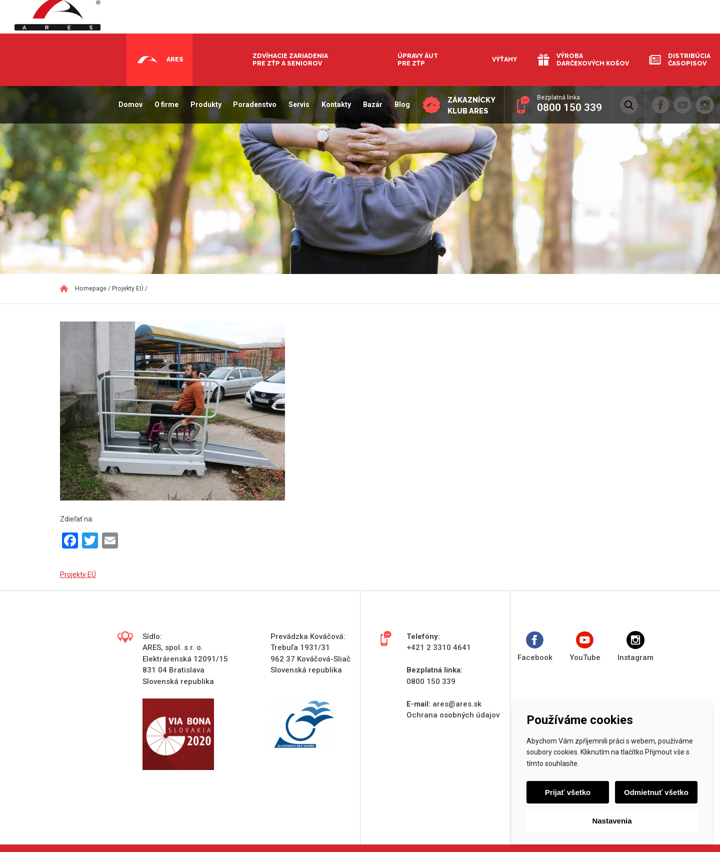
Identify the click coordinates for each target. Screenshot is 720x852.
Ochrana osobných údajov (453, 715)
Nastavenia (612, 820)
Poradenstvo (252, 104)
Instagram (636, 646)
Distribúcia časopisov (689, 59)
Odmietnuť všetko (656, 792)
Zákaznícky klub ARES (470, 105)
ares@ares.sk (457, 704)
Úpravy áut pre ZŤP (418, 59)
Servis (296, 104)
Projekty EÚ (78, 574)
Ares (175, 59)
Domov (128, 104)
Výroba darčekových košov (592, 59)
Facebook (535, 646)
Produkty (203, 104)
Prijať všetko (568, 792)
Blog (399, 104)
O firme (164, 104)
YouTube (585, 646)
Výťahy (504, 59)
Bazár (370, 104)
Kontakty (333, 104)
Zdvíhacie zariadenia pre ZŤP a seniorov (290, 59)
